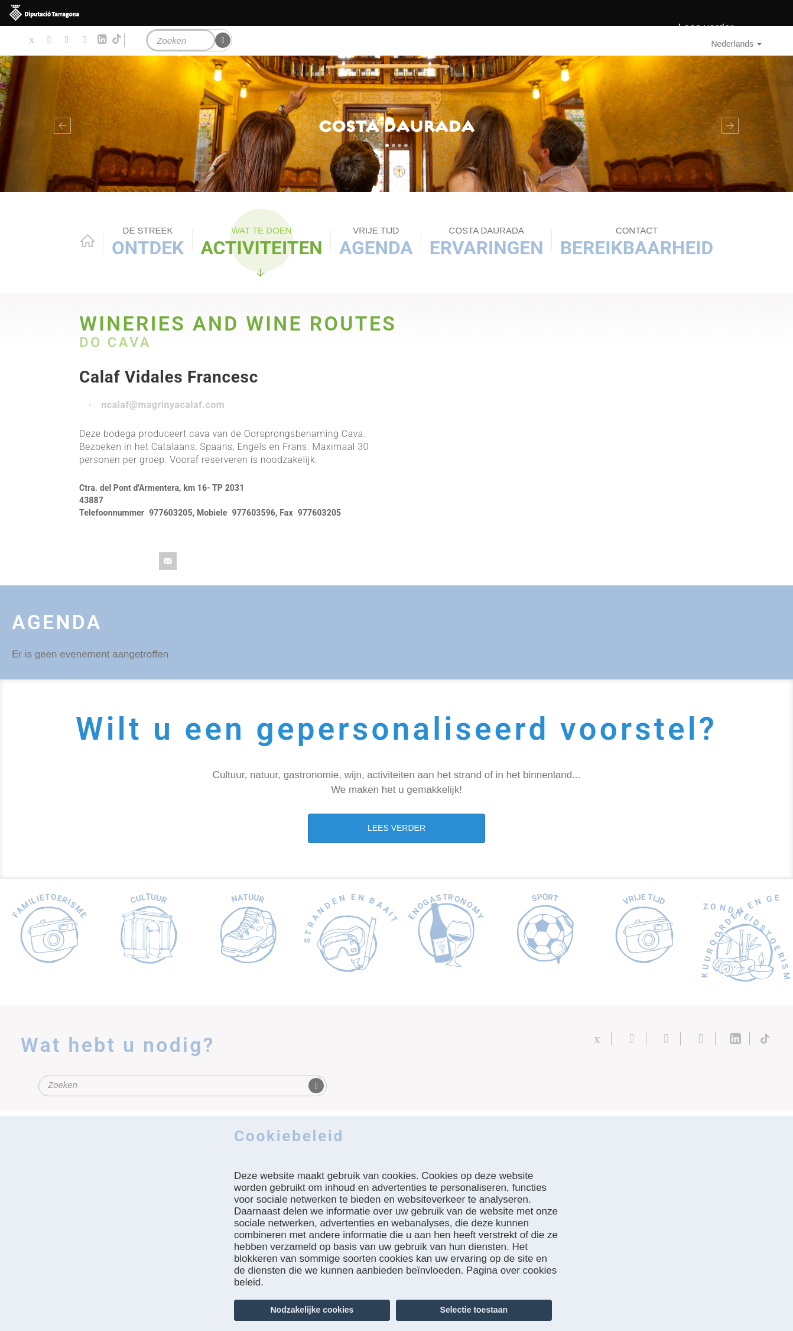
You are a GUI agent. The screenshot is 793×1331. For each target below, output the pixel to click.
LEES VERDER (396, 828)
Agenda (376, 242)
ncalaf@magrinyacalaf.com (163, 404)
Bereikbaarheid (636, 242)
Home (87, 240)
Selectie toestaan (474, 1309)
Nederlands (736, 43)
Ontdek (148, 242)
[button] (59, 124)
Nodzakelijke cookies (312, 1309)
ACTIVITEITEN (261, 242)
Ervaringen (487, 242)
